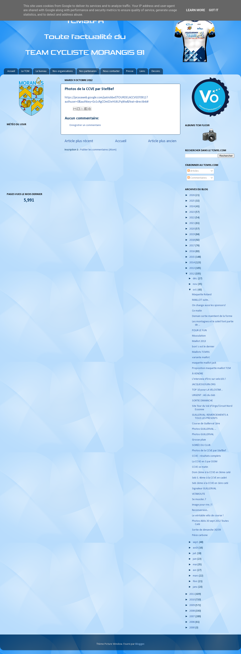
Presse (129, 71)
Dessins (156, 71)
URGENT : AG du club (203, 395)
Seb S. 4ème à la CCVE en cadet (209, 477)
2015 (192, 257)
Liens (142, 71)
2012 (192, 273)
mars (196, 575)
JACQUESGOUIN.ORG (204, 384)
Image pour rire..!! (202, 504)
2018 (192, 240)
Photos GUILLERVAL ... (204, 429)
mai (195, 564)
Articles (193, 171)
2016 (192, 251)
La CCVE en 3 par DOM (204, 461)
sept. (196, 542)
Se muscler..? (199, 499)
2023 (192, 212)
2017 (192, 245)
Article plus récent (79, 141)
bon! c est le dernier (203, 346)
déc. (195, 278)
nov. (195, 284)
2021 (192, 223)
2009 (192, 605)
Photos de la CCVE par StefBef (209, 450)
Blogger (139, 644)
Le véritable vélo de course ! (208, 515)
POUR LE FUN (199, 330)
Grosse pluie (199, 439)
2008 (192, 610)
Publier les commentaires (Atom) (98, 149)
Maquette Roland (202, 294)
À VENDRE (197, 373)
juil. (195, 553)
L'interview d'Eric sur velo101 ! (209, 379)
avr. (195, 570)
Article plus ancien (162, 141)
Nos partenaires (88, 71)
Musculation (199, 335)
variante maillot (201, 357)
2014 (192, 262)
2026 (192, 195)
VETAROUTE (198, 494)
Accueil (11, 71)
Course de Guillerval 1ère (206, 423)
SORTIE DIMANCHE (202, 400)
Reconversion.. (200, 510)
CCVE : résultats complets (206, 456)
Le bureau (41, 71)
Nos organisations (63, 71)
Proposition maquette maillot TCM (211, 368)
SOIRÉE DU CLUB (201, 445)
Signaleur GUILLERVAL (204, 488)
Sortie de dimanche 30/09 (206, 529)
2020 (192, 228)
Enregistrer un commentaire (85, 125)
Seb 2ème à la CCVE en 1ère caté (210, 483)
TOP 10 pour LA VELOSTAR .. (207, 389)
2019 (192, 234)
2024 (192, 206)
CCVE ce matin (200, 467)
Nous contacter (111, 71)
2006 (192, 622)
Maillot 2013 (199, 341)
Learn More (195, 10)
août (196, 547)
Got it (213, 10)
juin (195, 559)
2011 (192, 594)
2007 (192, 616)
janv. (195, 587)
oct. (195, 289)
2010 (192, 599)
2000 (192, 627)
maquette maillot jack (204, 362)
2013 (192, 268)
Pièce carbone (200, 535)
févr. (195, 581)
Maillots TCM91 (201, 352)
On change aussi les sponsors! (209, 305)
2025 (192, 200)
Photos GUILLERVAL (203, 434)
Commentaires (197, 177)
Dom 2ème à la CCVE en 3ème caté (211, 472)
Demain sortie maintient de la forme (212, 316)
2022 (192, 217)
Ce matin (197, 310)
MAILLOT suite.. (200, 300)
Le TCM (25, 71)
